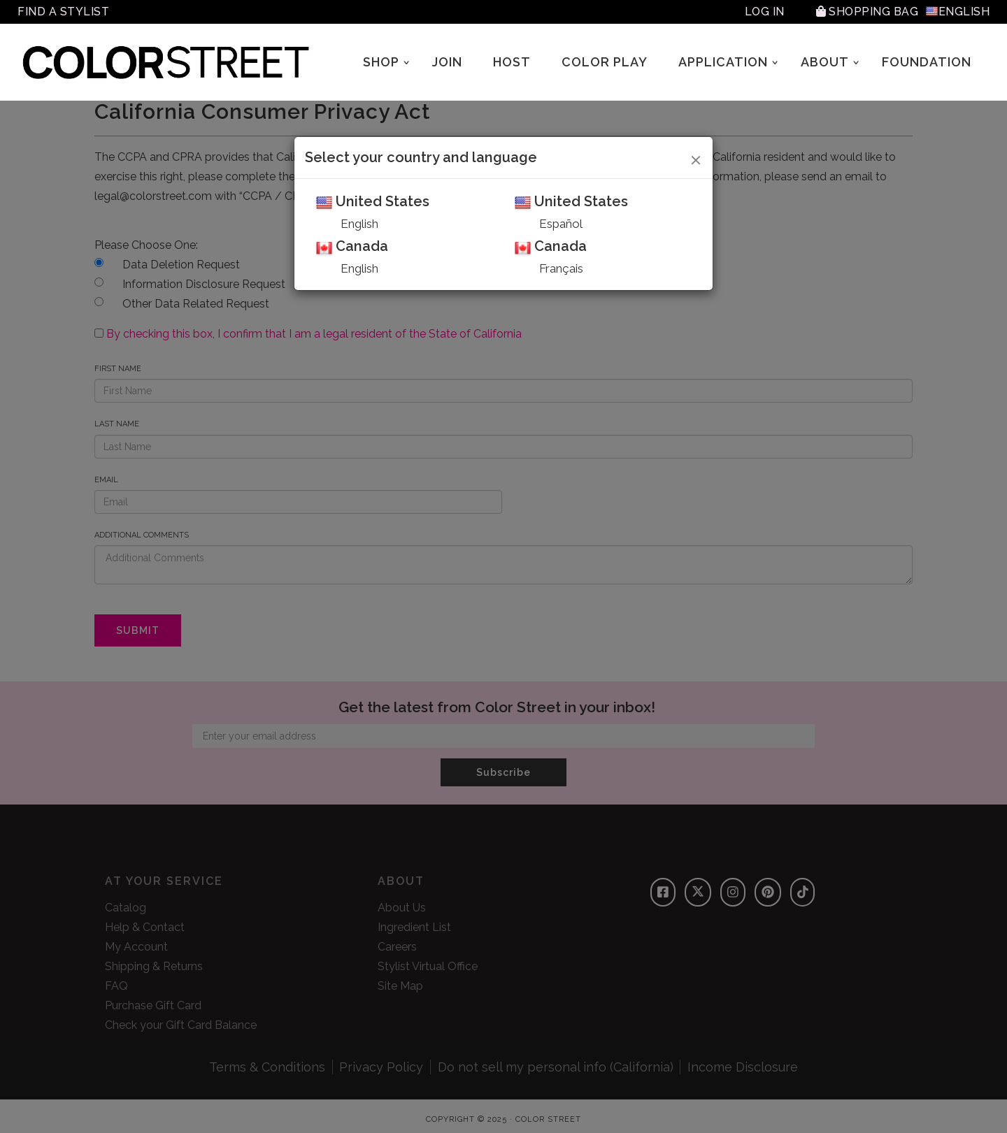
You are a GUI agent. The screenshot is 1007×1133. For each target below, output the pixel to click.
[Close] (696, 158)
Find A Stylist (63, 11)
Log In (765, 11)
